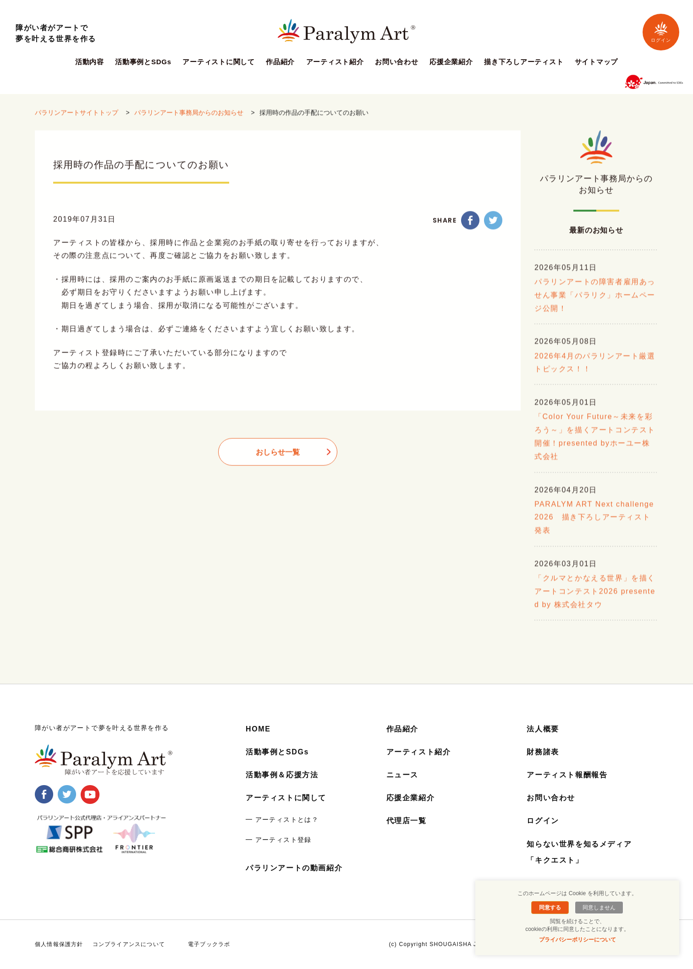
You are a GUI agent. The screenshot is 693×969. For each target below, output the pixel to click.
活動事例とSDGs (143, 62)
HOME (258, 729)
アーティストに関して (218, 62)
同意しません (599, 907)
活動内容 (89, 62)
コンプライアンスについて (129, 944)
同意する (550, 907)
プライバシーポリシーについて (577, 939)
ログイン (661, 32)
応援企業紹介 (451, 62)
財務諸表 (543, 752)
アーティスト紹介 (335, 62)
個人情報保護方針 (59, 944)
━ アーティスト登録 (279, 839)
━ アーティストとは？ (282, 819)
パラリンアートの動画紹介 (294, 868)
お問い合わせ (396, 62)
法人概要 (543, 729)
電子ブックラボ (209, 944)
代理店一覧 (406, 821)
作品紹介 (280, 62)
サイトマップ (596, 62)
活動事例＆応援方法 (282, 775)
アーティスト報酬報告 (567, 775)
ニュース (402, 775)
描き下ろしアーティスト (523, 62)
